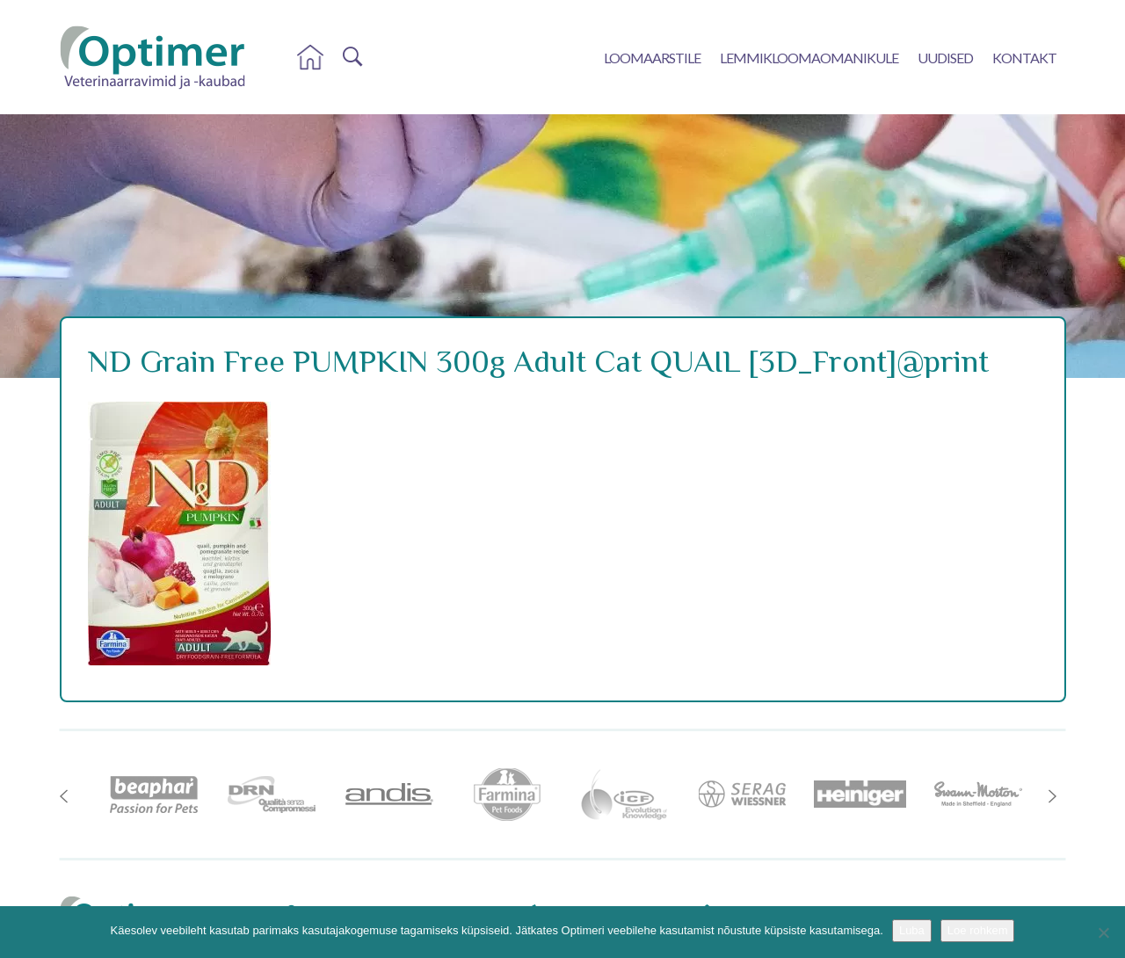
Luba (912, 930)
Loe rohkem (977, 930)
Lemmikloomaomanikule (809, 57)
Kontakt (1024, 57)
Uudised (945, 57)
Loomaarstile (652, 57)
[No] (1103, 932)
